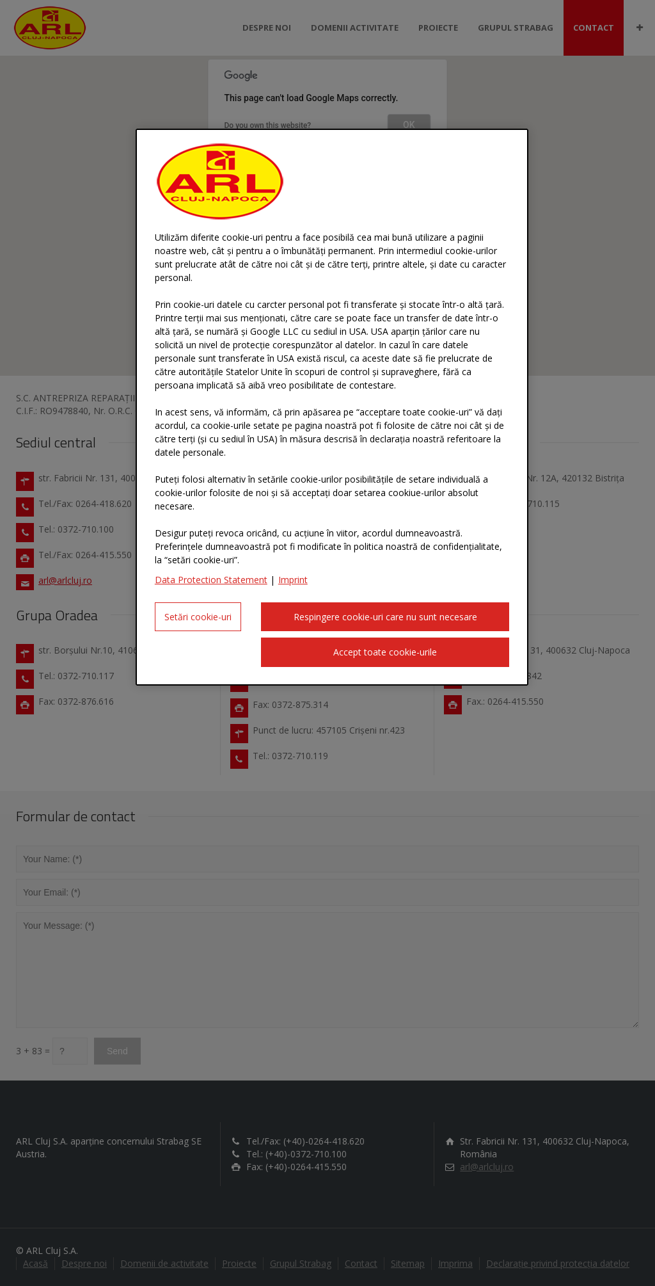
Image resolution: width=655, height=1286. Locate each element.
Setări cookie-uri (198, 617)
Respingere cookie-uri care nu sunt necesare (385, 617)
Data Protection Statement (211, 580)
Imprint (293, 580)
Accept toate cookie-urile (385, 652)
